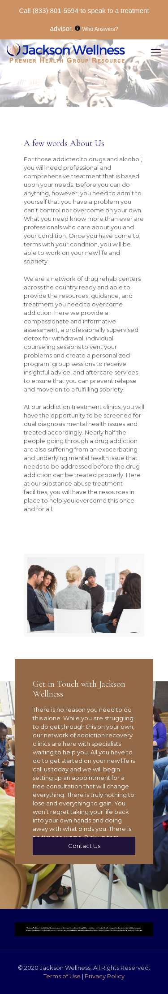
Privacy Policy (105, 976)
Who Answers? (100, 29)
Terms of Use (62, 976)
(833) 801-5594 (55, 10)
